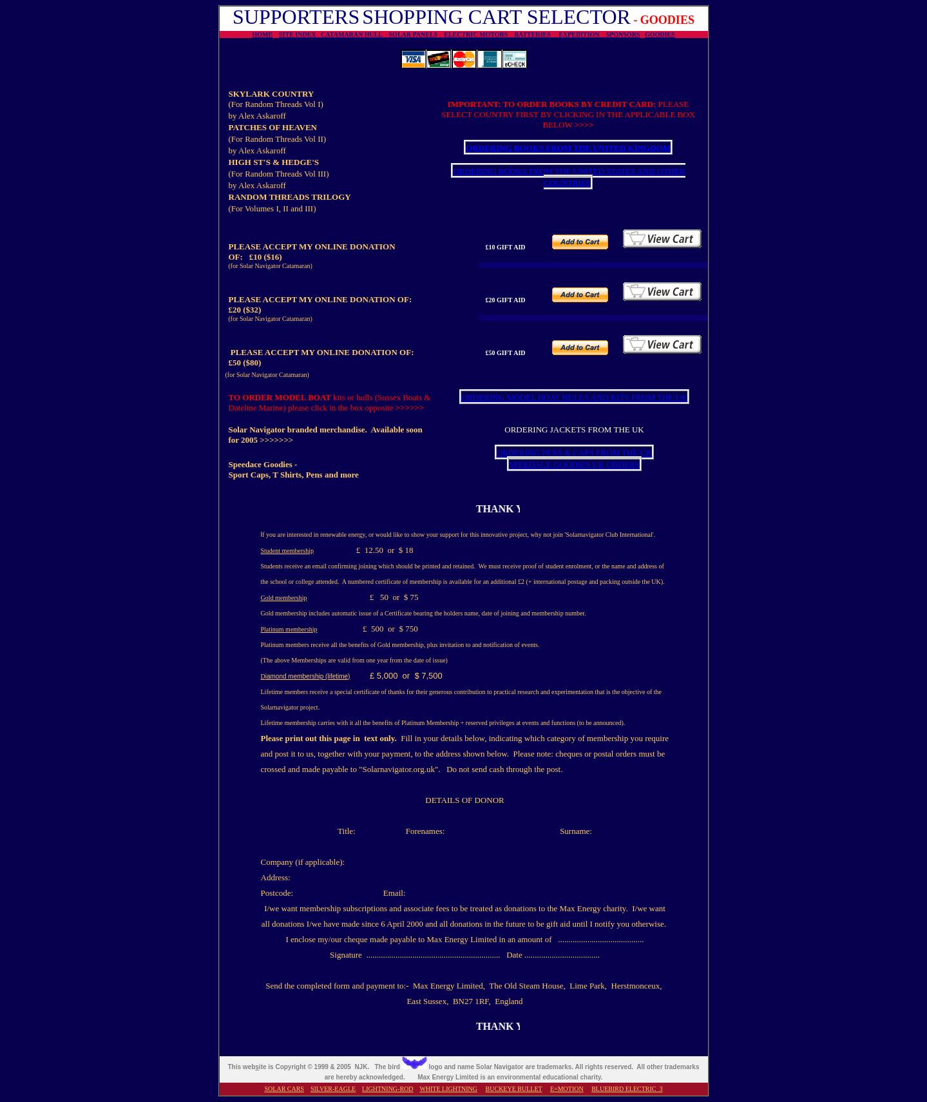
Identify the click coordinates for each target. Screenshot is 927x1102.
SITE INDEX (300, 34)
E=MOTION (567, 1088)
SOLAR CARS (284, 1088)
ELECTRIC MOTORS (479, 34)
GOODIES (660, 34)
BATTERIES (533, 34)
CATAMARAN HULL (354, 34)
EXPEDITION (582, 34)
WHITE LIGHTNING (448, 1088)
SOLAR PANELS (416, 34)
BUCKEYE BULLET (514, 1088)
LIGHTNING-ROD (387, 1088)
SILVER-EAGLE (333, 1088)
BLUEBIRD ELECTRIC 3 (626, 1088)
